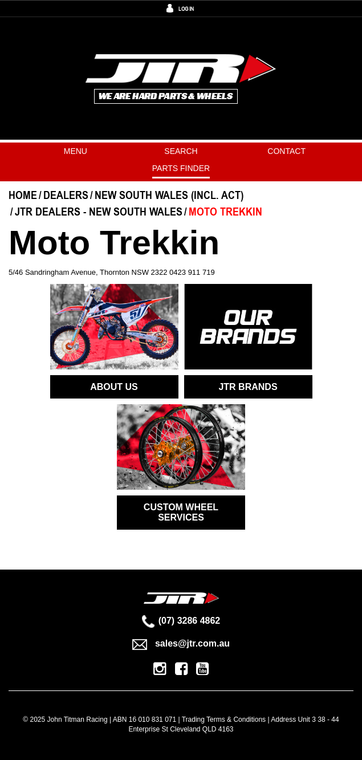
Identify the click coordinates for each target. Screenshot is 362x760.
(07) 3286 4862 (181, 620)
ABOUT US (114, 387)
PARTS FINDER (181, 168)
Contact (286, 151)
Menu (75, 151)
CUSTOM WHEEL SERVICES (181, 512)
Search (180, 151)
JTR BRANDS (247, 387)
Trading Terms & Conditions (224, 720)
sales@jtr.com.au (181, 643)
